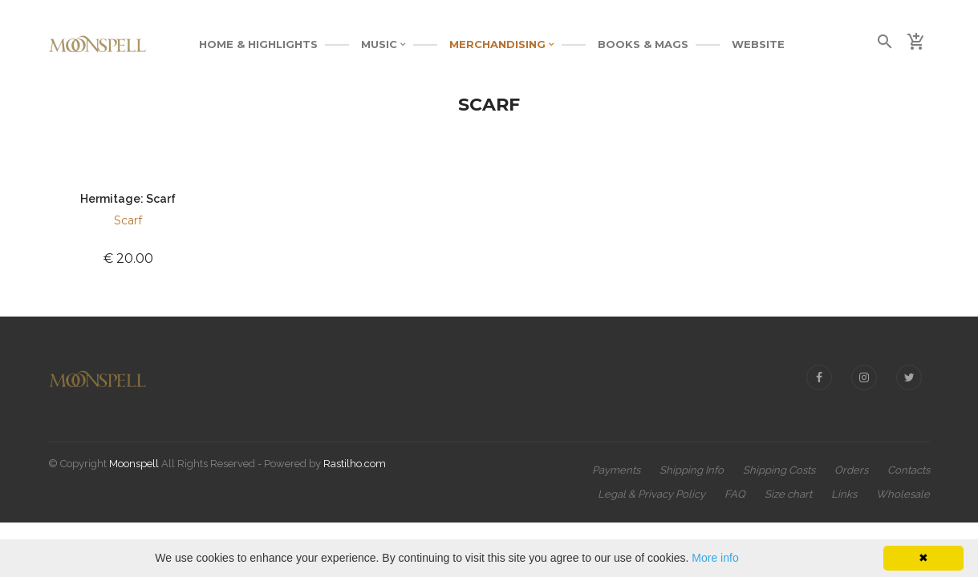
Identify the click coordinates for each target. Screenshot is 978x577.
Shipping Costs (779, 470)
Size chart (788, 494)
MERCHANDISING (501, 44)
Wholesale (903, 494)
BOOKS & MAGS (643, 44)
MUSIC (383, 44)
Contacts (908, 470)
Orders (851, 470)
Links (844, 494)
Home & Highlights (258, 44)
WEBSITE (758, 44)
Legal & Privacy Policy (651, 494)
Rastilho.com (354, 464)
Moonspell (134, 464)
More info (715, 557)
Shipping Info (691, 470)
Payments (616, 470)
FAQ (734, 494)
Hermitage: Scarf (128, 198)
